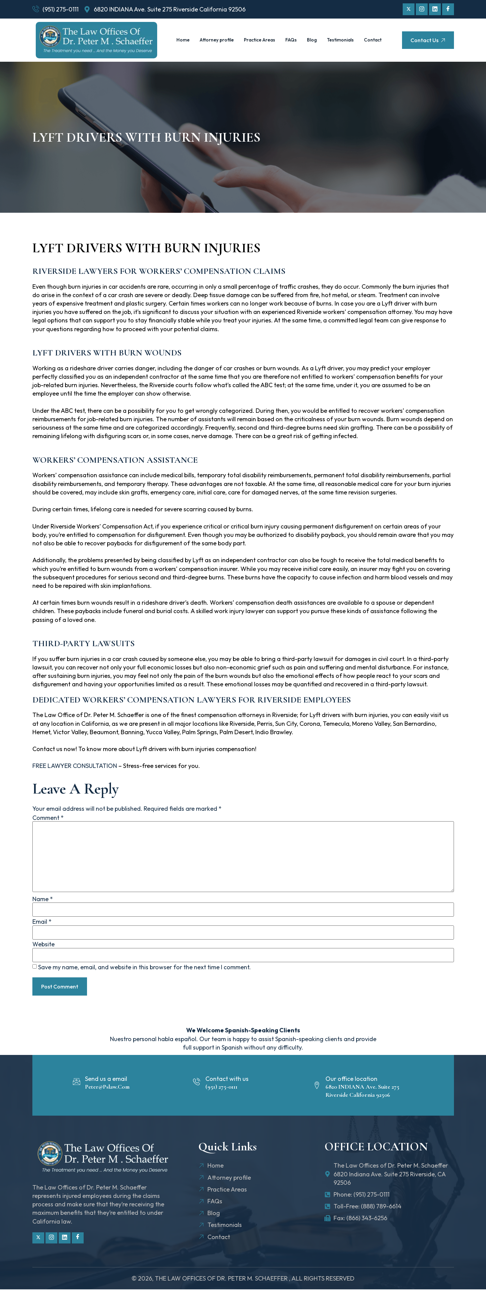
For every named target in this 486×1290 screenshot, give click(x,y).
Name (42, 899)
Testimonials (359, 32)
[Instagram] (422, 9)
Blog (329, 32)
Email (42, 922)
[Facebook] (448, 9)
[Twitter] (408, 9)
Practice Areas (273, 32)
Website (43, 944)
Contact (279, 48)
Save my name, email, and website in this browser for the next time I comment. (144, 967)
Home (190, 32)
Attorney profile (226, 32)
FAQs (307, 32)
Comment (48, 818)
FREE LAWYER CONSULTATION (74, 766)
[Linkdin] (435, 9)
